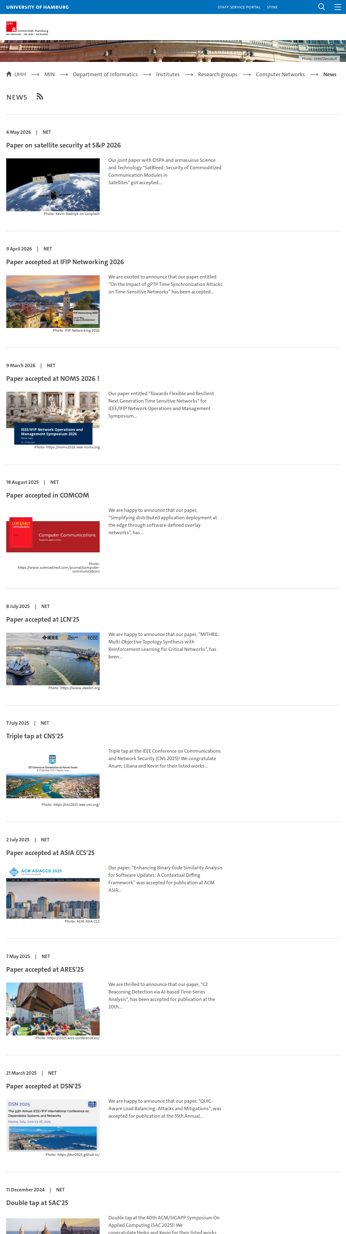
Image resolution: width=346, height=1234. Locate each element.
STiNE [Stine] (272, 6)
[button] (322, 7)
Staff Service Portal (239, 6)
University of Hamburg (37, 7)
